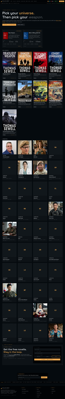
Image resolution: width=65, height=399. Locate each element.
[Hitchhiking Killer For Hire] (9, 122)
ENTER (19, 46)
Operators (38, 391)
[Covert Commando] (56, 65)
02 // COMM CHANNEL (37, 351)
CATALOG (14, 1)
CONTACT (35, 1)
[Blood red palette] (51, 1)
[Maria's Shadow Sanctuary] (56, 94)
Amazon (53, 389)
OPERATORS (18, 1)
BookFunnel (53, 391)
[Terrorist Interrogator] (9, 94)
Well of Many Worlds (25, 391)
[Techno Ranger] (40, 65)
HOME (11, 1)
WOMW (27, 1)
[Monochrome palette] (52, 1)
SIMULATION (23, 1)
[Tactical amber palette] (48, 1)
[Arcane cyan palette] (49, 1)
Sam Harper (24, 389)
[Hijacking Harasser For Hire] (40, 94)
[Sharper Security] (25, 94)
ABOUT (32, 1)
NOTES (29, 1)
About (38, 389)
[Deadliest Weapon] (9, 65)
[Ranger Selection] (25, 65)
